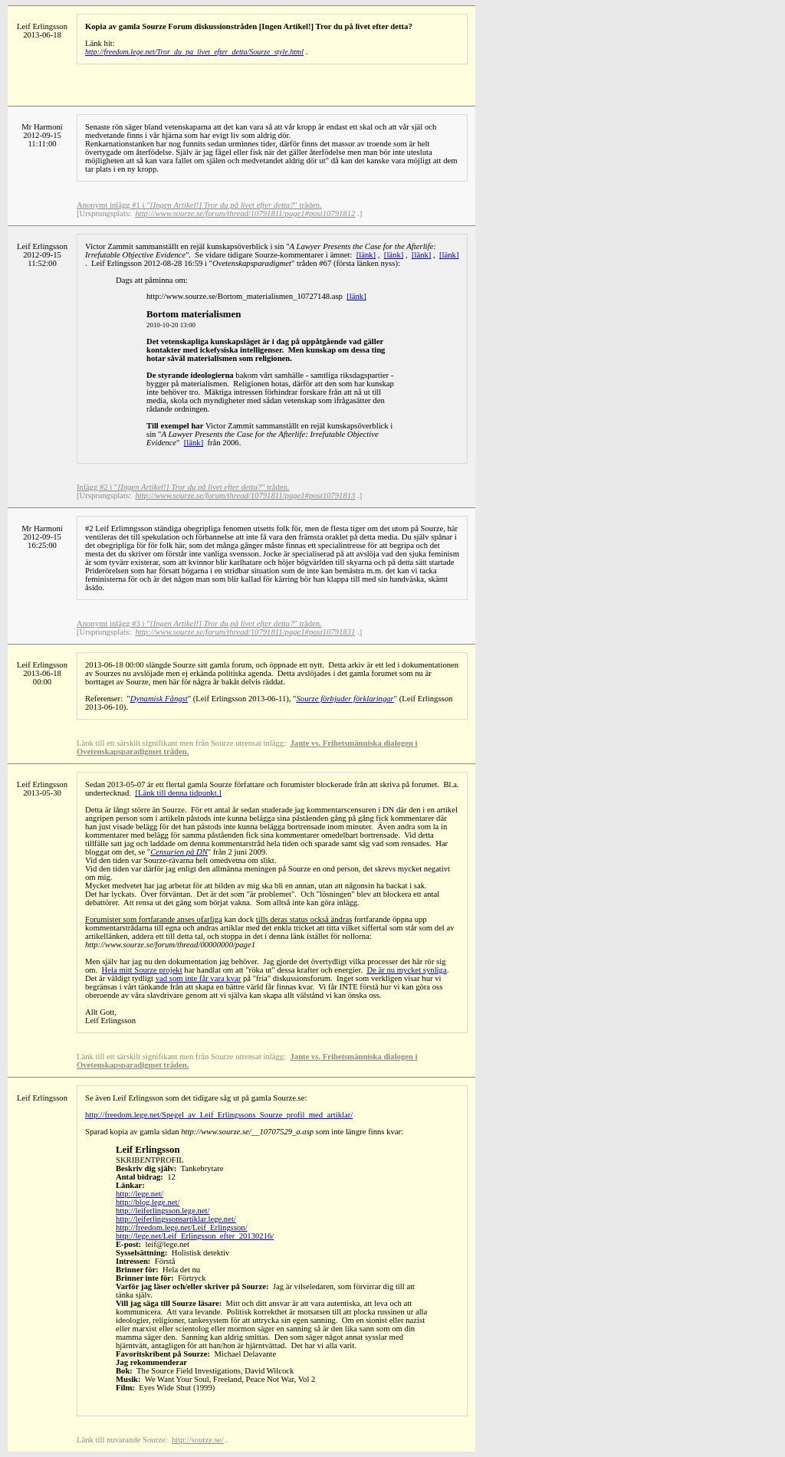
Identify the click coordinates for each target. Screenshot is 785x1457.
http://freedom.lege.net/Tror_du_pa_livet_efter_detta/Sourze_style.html (194, 52)
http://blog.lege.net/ (147, 1202)
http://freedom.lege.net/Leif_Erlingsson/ (182, 1227)
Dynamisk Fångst (159, 698)
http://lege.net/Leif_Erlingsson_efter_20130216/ (195, 1236)
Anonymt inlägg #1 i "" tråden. (199, 205)
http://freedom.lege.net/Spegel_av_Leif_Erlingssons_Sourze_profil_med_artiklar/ (219, 1115)
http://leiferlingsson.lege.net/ (163, 1210)
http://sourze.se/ (198, 1440)
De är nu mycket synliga (406, 970)
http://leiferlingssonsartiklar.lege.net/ (176, 1219)
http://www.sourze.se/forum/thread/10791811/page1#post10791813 (245, 495)
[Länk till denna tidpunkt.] (178, 793)
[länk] (366, 255)
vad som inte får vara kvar (198, 978)
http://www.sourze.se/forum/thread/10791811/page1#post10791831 (245, 632)
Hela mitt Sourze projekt (142, 970)
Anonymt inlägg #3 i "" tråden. (199, 623)
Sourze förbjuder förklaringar (344, 698)
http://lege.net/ (139, 1194)
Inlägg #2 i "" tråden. (183, 487)
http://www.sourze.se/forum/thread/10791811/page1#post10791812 (245, 213)
